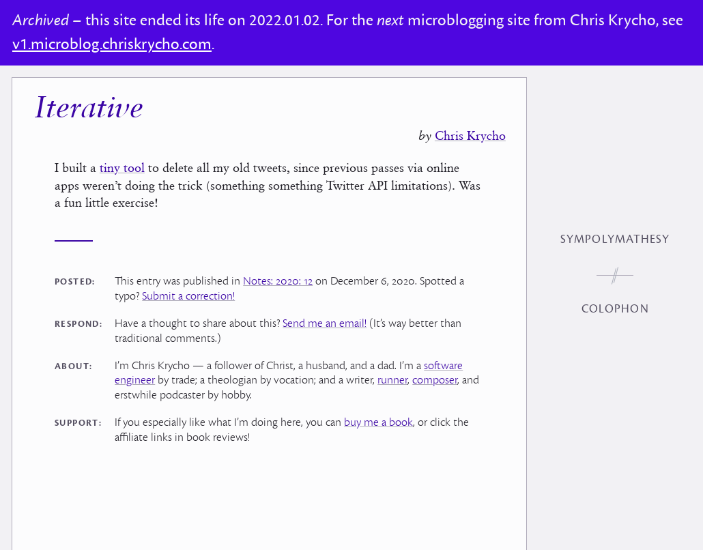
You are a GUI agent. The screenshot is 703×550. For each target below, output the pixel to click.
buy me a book (378, 422)
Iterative (88, 109)
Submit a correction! (188, 296)
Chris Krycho (470, 135)
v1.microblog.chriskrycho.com (112, 44)
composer (434, 380)
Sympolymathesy (615, 239)
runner (392, 380)
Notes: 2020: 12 (278, 281)
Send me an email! (325, 323)
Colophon (615, 309)
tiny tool (122, 167)
